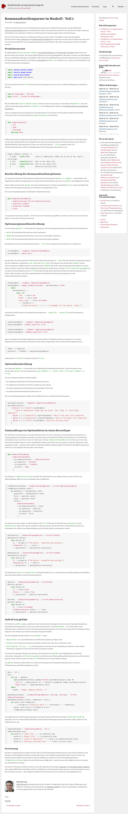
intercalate (41, 60)
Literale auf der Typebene (41, 39)
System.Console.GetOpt (14, 30)
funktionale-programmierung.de (26, 5)
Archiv (103, 220)
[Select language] (121, 6)
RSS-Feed (104, 222)
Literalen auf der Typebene (80, 767)
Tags (105, 7)
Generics (25, 39)
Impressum (104, 227)
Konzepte (95, 6)
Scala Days (104, 213)
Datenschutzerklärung (108, 224)
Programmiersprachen (80, 6)
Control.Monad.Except (46, 53)
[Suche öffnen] (113, 7)
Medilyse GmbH (53, 787)
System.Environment (66, 53)
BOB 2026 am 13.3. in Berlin (109, 75)
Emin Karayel (21, 22)
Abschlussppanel (106, 185)
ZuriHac (103, 200)
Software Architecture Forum (111, 187)
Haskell (7, 801)
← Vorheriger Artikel (12, 805)
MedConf (103, 152)
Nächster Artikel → (84, 805)
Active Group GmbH (23, 8)
